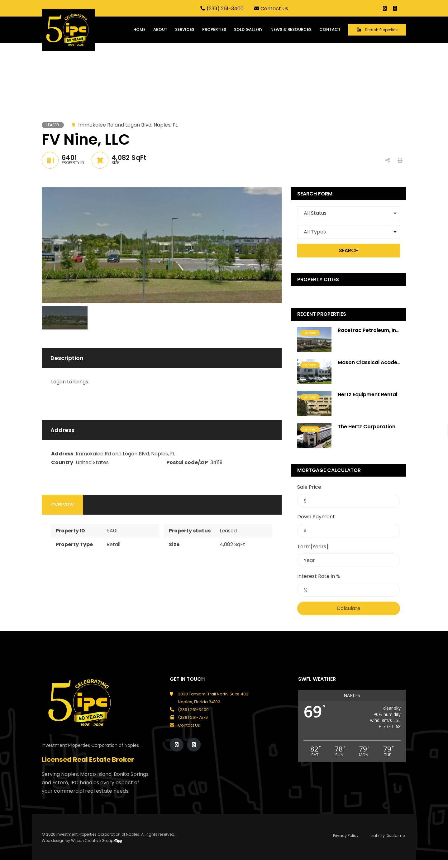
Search (349, 250)
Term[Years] (312, 546)
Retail (113, 544)
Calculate (348, 608)
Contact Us (271, 8)
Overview (62, 505)
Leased (228, 530)
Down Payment (316, 516)
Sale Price (309, 487)
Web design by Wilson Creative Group (82, 840)
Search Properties (377, 29)
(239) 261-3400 (222, 8)
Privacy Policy (346, 835)
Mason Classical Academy (371, 362)
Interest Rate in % (318, 576)
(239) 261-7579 (193, 717)
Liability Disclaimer (388, 835)
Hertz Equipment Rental (367, 394)
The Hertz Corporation (366, 426)
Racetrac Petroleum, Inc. (369, 330)
